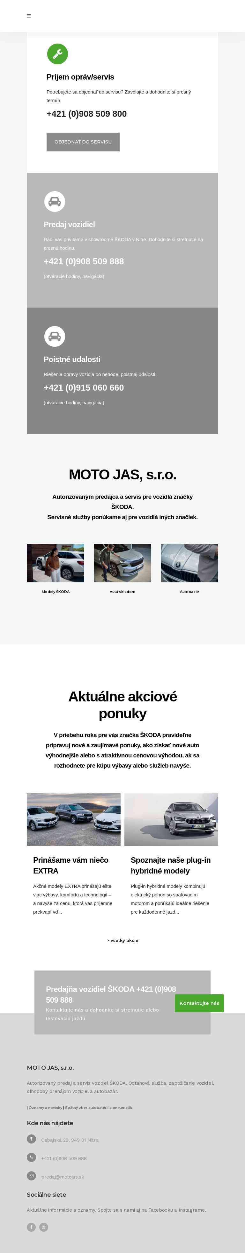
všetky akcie (124, 940)
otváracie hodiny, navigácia (74, 276)
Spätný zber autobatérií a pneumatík (98, 1107)
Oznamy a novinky (45, 1107)
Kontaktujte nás (199, 1003)
